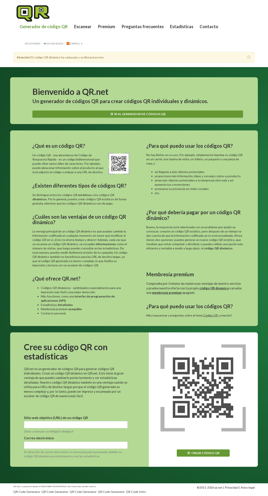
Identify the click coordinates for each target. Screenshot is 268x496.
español (74, 43)
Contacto (209, 26)
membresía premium (167, 292)
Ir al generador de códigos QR (138, 114)
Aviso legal (248, 487)
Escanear (82, 26)
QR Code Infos (136, 491)
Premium (106, 26)
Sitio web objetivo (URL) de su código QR (56, 418)
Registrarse (32, 43)
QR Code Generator (26, 491)
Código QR (210, 315)
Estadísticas (181, 26)
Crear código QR (203, 453)
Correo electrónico (39, 438)
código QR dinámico (214, 288)
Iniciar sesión (53, 43)
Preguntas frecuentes (143, 26)
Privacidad (231, 487)
